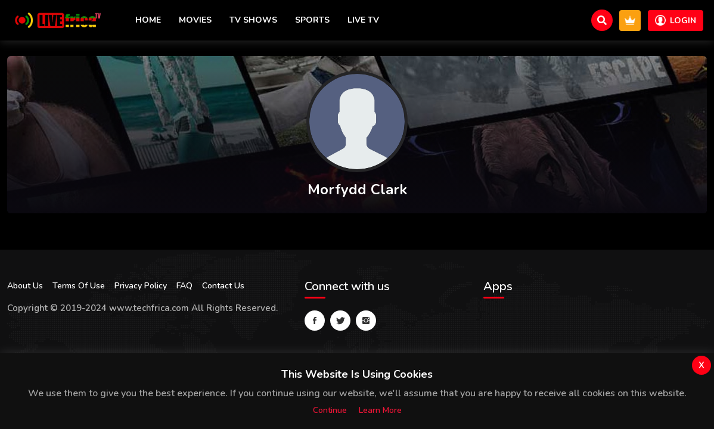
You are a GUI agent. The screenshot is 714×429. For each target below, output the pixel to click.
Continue (330, 410)
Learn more (380, 410)
